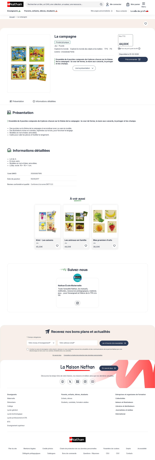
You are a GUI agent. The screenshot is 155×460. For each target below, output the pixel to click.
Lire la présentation (82, 68)
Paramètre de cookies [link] (111, 448)
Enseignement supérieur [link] (16, 425)
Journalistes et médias (124, 410)
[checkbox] (28, 349)
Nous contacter (121, 11)
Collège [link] (10, 406)
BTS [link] (8, 422)
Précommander (131, 59)
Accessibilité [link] (142, 448)
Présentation (17, 101)
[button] (28, 63)
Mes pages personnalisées (102, 11)
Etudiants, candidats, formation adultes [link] (75, 402)
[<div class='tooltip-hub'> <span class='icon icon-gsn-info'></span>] (139, 49)
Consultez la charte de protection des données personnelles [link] (83, 355)
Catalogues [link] (51, 453)
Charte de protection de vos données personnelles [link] (78, 448)
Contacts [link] (129, 453)
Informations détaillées (44, 101)
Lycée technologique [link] (14, 414)
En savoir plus (57, 355)
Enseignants (12, 394)
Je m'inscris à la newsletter (112, 343)
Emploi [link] (128, 448)
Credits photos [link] (48, 448)
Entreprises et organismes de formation (130, 394)
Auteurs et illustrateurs (124, 402)
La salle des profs (139, 11)
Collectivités (120, 398)
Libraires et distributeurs (124, 406)
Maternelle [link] (11, 398)
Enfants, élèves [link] (66, 398)
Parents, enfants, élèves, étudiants (74, 394)
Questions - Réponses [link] (91, 453)
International (120, 414)
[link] (77, 303)
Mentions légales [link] (30, 448)
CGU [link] (107, 453)
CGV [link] (117, 453)
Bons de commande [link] (69, 453)
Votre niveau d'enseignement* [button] (39, 343)
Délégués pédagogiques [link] (31, 453)
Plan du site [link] (13, 448)
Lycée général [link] (12, 410)
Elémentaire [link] (11, 402)
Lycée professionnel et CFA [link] (17, 418)
